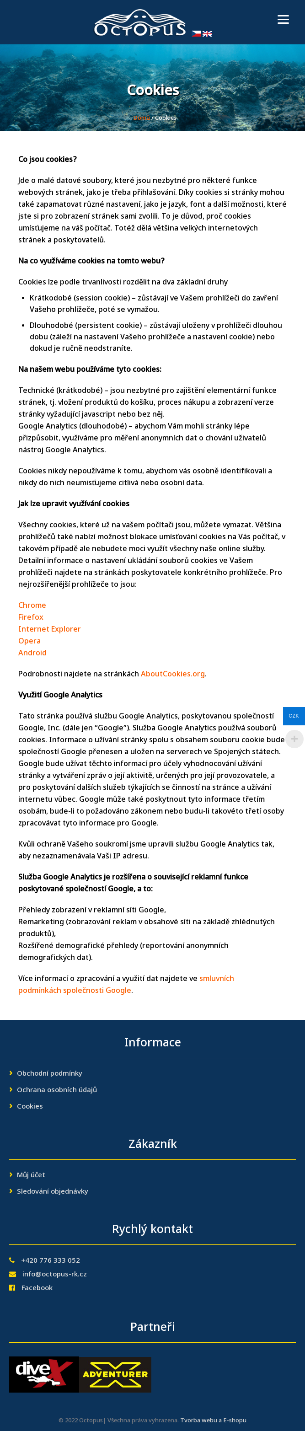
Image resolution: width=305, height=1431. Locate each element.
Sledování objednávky (52, 1191)
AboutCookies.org (173, 675)
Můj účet (31, 1175)
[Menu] (283, 19)
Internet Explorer (49, 630)
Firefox (30, 618)
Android (32, 654)
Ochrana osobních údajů (57, 1090)
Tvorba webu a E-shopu (213, 1421)
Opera (29, 642)
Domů (141, 118)
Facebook (37, 1288)
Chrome (32, 606)
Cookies (30, 1106)
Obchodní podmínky (49, 1073)
